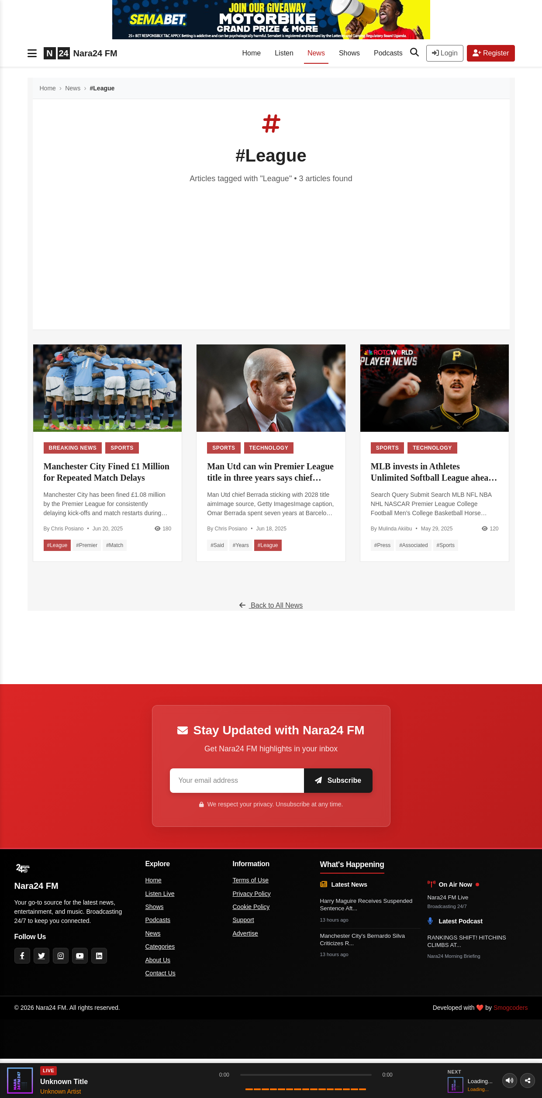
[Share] (527, 1080)
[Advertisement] (271, 250)
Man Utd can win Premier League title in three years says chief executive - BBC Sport (270, 472)
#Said (217, 545)
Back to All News (271, 605)
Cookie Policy (251, 906)
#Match (114, 545)
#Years (241, 545)
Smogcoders (511, 1007)
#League (57, 545)
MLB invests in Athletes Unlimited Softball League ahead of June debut (432, 472)
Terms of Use (251, 880)
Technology (269, 448)
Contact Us (160, 973)
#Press (382, 545)
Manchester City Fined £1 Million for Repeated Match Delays (107, 471)
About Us (158, 960)
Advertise (245, 933)
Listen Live (160, 893)
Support (243, 919)
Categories (160, 946)
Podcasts (388, 53)
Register (491, 53)
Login (445, 53)
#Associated (413, 545)
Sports (121, 448)
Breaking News (73, 448)
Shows (349, 53)
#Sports (446, 545)
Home (251, 53)
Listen (284, 53)
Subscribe (335, 780)
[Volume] (507, 1080)
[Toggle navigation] (32, 53)
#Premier (86, 545)
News (316, 53)
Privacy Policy (252, 893)
